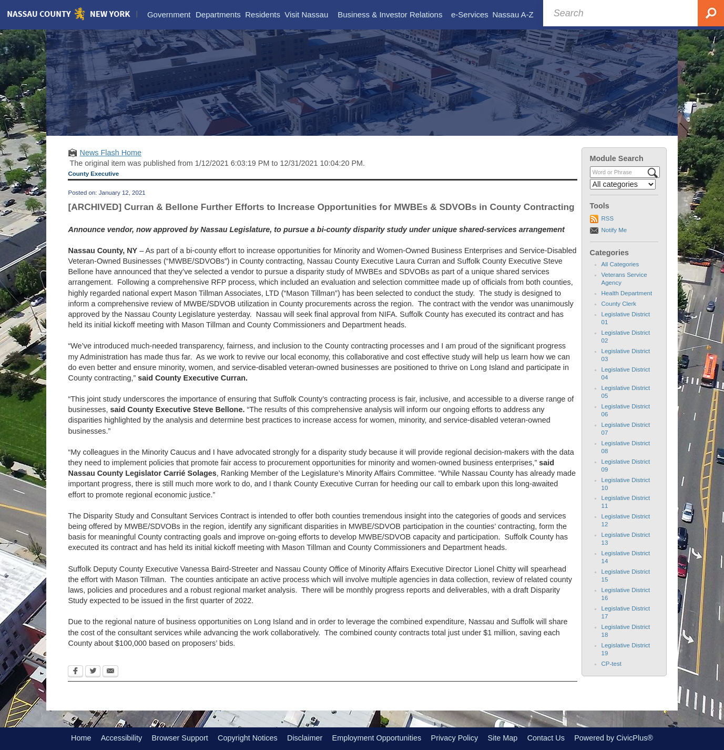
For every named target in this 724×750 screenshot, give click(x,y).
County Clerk (619, 304)
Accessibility (121, 738)
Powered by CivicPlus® (613, 738)
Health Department (626, 293)
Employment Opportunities (377, 738)
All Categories (620, 264)
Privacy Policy (454, 738)
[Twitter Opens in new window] (92, 672)
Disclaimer (304, 738)
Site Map (502, 738)
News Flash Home (110, 152)
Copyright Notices (248, 738)
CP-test (611, 664)
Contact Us (546, 738)
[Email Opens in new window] (110, 672)
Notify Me (614, 230)
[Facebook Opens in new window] (75, 672)
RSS (607, 218)
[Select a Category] (623, 184)
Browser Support (180, 738)
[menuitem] (169, 14)
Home (81, 738)
